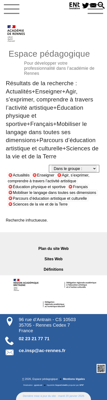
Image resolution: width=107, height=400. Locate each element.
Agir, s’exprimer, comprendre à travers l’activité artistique (48, 178)
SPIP (81, 385)
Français (80, 187)
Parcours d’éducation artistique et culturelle (50, 198)
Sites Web (54, 259)
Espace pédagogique (53, 62)
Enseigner (45, 175)
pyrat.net (38, 385)
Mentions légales (74, 378)
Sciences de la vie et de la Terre (40, 204)
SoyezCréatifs (61, 385)
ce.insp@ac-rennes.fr (42, 350)
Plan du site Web (53, 248)
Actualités (21, 175)
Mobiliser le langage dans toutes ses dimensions (54, 193)
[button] (101, 5)
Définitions (53, 269)
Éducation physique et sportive (39, 187)
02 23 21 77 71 (34, 338)
